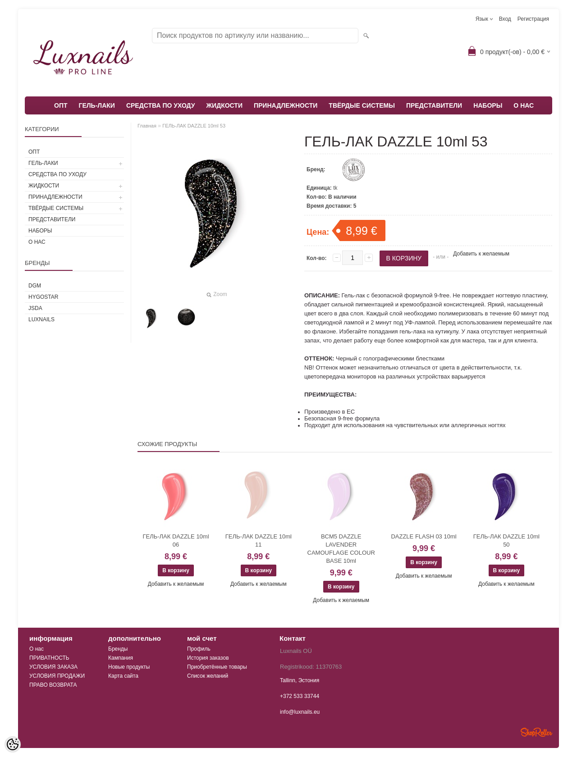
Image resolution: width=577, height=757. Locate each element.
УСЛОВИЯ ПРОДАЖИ (57, 676)
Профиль (199, 649)
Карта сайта (123, 676)
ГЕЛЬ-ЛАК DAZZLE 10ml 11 (258, 540)
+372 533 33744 (299, 696)
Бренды (118, 649)
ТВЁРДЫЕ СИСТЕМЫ (362, 105)
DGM (34, 286)
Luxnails (41, 319)
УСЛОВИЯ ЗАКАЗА (53, 667)
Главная (146, 125)
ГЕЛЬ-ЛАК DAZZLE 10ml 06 (175, 540)
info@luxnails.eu (300, 712)
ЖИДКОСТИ (224, 105)
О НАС (523, 105)
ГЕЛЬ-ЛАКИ (97, 105)
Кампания (120, 658)
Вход (505, 19)
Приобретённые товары (217, 667)
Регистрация (533, 19)
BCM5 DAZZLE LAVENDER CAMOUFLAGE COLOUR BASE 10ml (341, 548)
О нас (36, 649)
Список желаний (207, 676)
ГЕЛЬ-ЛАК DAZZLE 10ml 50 (506, 540)
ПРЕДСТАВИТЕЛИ (434, 105)
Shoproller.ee (536, 732)
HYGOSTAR (43, 297)
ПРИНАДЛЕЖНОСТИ (285, 105)
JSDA (35, 308)
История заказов (208, 658)
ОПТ (61, 105)
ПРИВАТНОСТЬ (49, 658)
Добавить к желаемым (481, 254)
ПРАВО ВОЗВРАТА (53, 685)
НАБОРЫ (487, 105)
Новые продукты (129, 667)
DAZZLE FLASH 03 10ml (423, 536)
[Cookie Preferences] (13, 744)
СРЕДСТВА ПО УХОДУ (160, 105)
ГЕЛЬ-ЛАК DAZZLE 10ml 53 (193, 125)
